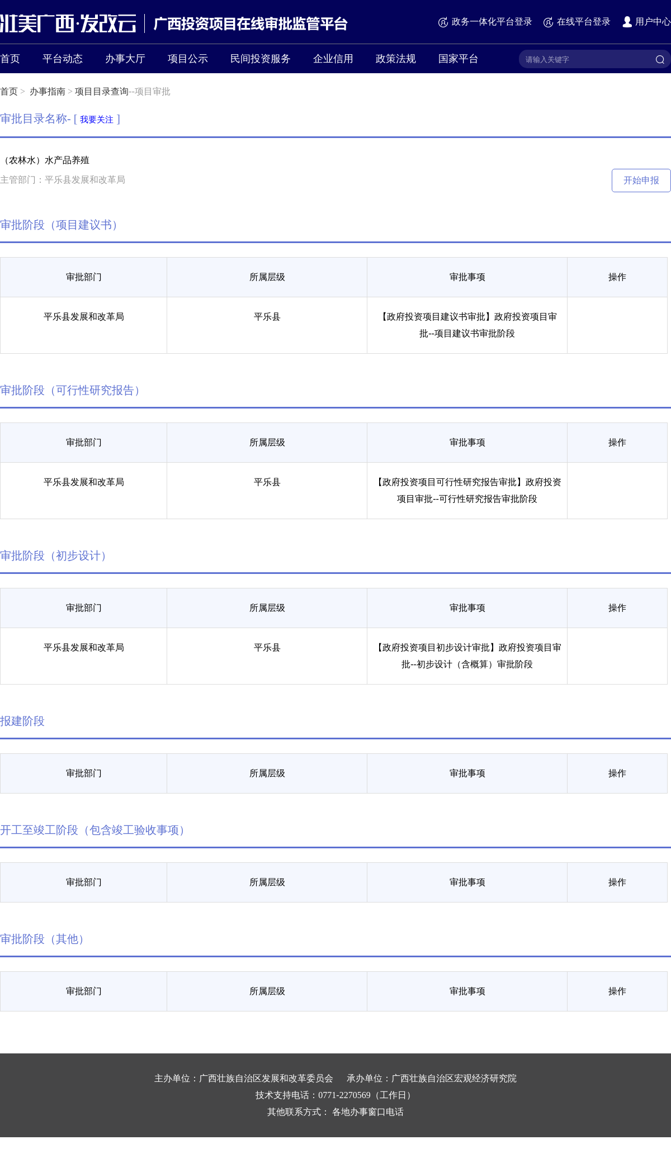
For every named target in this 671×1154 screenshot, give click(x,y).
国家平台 (458, 58)
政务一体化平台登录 (485, 21)
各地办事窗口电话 (368, 1112)
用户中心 (646, 21)
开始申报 (641, 180)
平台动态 (62, 58)
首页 (10, 58)
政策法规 (396, 58)
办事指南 (47, 91)
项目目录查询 (102, 91)
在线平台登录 (577, 21)
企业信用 (333, 58)
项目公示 (188, 58)
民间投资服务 (260, 58)
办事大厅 (125, 58)
